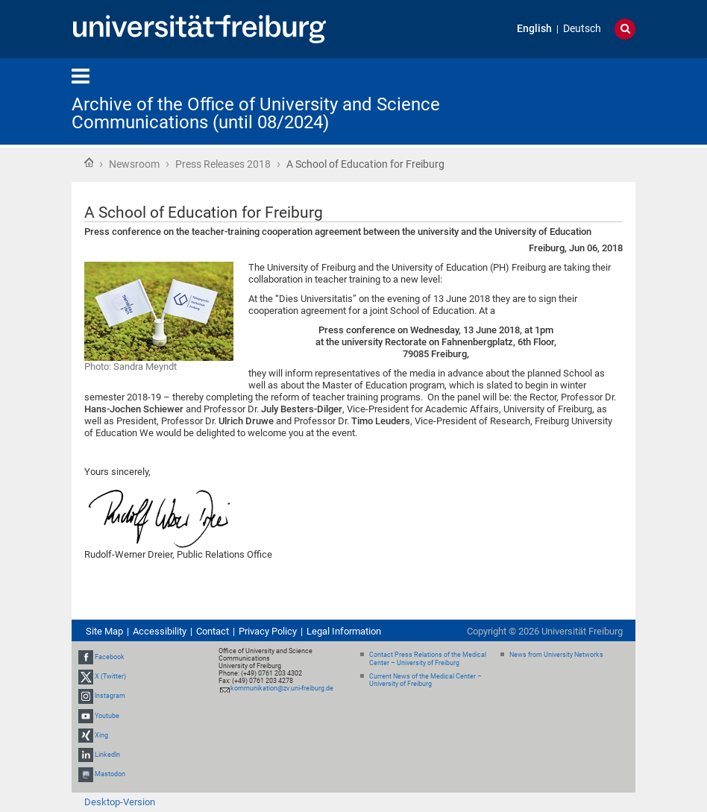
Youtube (107, 716)
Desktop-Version (119, 802)
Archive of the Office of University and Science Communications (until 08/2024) (256, 113)
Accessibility (159, 631)
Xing (101, 735)
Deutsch (582, 28)
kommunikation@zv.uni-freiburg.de (281, 688)
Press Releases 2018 (223, 164)
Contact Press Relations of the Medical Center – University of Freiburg (427, 659)
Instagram (110, 695)
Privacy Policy (268, 631)
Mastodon (110, 774)
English (534, 28)
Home (88, 162)
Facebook (110, 657)
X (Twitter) (110, 676)
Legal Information (344, 631)
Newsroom (134, 164)
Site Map (104, 631)
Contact (212, 631)
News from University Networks (556, 654)
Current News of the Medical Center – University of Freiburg (425, 680)
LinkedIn (107, 754)
